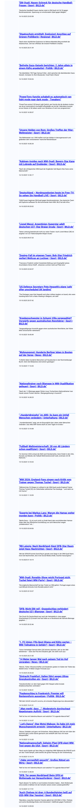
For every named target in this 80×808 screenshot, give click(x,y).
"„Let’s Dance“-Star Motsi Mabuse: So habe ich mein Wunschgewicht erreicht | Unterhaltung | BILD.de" (47, 725)
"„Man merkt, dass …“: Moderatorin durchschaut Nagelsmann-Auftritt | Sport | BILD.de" (44, 710)
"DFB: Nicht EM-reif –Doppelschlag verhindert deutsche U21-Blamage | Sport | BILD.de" (43, 610)
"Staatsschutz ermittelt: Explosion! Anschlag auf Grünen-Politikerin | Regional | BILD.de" (45, 35)
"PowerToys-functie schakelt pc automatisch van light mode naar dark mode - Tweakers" (45, 98)
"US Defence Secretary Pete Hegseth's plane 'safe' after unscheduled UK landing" (45, 288)
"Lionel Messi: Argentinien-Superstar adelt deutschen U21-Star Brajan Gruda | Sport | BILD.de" (46, 225)
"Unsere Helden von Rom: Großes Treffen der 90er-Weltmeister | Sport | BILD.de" (46, 131)
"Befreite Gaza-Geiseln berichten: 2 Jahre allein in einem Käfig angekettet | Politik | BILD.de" (45, 67)
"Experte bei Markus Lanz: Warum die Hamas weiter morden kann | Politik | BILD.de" (47, 514)
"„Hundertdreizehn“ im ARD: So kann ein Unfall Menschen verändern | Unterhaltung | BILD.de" (44, 416)
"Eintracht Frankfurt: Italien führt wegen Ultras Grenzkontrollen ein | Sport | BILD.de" (43, 677)
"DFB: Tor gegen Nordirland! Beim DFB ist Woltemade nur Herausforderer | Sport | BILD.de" (45, 776)
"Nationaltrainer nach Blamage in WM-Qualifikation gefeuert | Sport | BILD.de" (46, 385)
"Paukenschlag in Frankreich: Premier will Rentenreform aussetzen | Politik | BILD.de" (42, 695)
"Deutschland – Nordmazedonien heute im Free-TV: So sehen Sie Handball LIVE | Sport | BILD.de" (46, 194)
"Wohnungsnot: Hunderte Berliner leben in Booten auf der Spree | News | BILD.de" (45, 353)
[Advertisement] (47, 25)
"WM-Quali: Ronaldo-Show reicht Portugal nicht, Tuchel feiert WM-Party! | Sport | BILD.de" (45, 579)
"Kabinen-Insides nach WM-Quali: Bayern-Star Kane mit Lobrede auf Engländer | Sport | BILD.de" (47, 162)
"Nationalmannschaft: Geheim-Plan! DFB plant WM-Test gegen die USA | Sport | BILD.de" (46, 744)
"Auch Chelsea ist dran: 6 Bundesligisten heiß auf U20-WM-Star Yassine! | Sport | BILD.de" (45, 794)
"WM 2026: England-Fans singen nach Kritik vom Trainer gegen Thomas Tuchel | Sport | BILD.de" (45, 481)
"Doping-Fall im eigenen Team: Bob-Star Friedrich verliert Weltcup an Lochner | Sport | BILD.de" (45, 257)
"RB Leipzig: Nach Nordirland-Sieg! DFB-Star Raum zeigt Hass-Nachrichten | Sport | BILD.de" (46, 547)
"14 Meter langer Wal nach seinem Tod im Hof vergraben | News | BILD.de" (43, 660)
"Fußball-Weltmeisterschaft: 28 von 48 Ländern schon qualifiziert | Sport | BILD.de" (44, 447)
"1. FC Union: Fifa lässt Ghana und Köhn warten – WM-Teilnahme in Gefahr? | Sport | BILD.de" (45, 643)
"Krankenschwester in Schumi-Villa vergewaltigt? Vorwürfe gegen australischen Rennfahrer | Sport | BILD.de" (46, 321)
